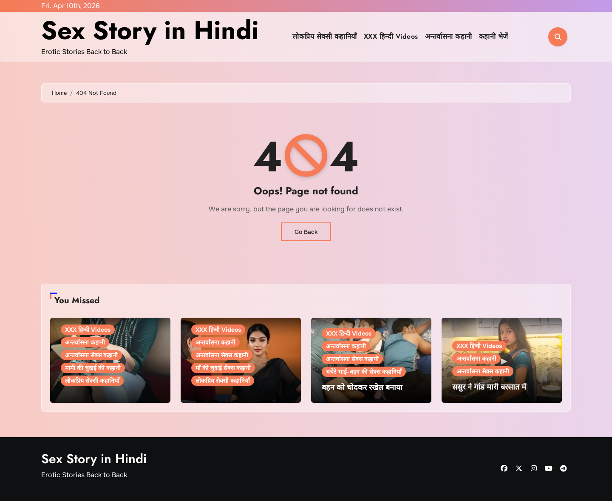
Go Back (306, 232)
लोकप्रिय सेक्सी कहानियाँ (324, 36)
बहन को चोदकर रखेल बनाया (362, 387)
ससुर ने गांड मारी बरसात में (489, 387)
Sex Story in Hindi (150, 30)
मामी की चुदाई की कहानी (93, 368)
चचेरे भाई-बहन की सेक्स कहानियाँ (364, 372)
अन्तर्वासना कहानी (448, 36)
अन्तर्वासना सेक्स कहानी (91, 355)
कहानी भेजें (493, 36)
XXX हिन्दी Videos (391, 36)
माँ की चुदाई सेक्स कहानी (223, 368)
